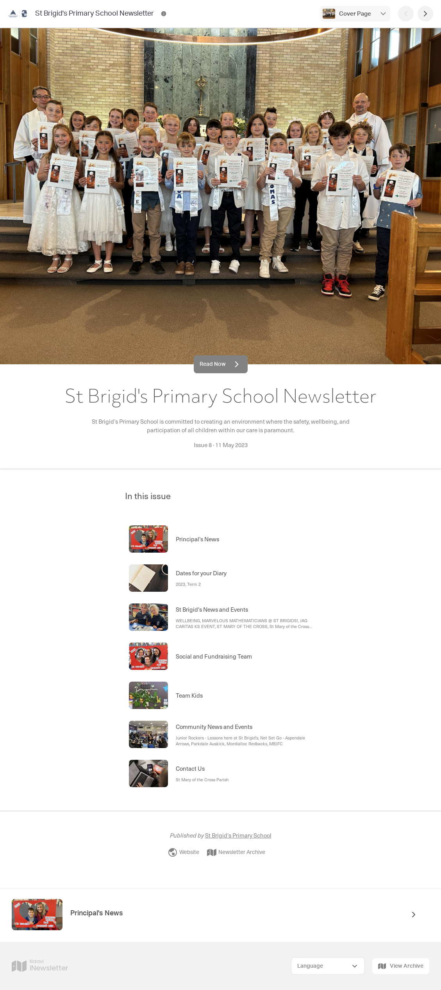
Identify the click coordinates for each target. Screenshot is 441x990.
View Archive (400, 966)
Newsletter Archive (236, 852)
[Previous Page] (406, 13)
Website (183, 852)
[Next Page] (425, 13)
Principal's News (96, 913)
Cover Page (355, 14)
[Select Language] (327, 966)
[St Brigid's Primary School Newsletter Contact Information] (164, 14)
